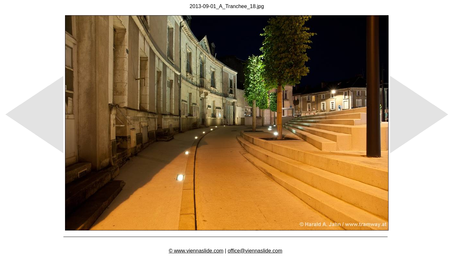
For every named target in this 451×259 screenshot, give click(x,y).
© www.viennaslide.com (196, 250)
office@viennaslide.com (255, 250)
